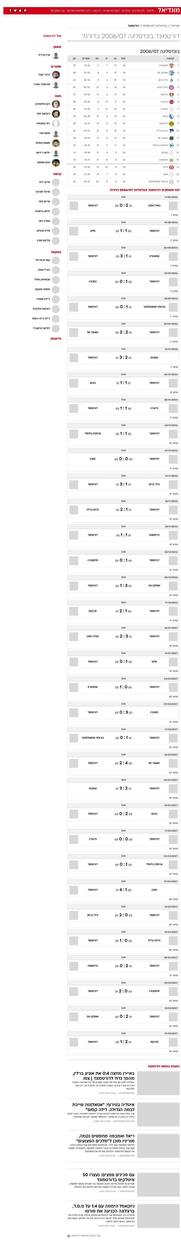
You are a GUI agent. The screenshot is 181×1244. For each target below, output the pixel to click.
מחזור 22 (170, 747)
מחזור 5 (171, 317)
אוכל (97, 3)
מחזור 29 (170, 925)
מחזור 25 (170, 823)
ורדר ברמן (150, 484)
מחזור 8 (171, 393)
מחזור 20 (170, 697)
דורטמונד (129, 26)
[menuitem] (133, 3)
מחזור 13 (170, 519)
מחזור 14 (170, 545)
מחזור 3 (171, 266)
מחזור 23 (170, 773)
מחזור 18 (170, 646)
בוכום (89, 383)
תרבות (125, 3)
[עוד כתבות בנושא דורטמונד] (120, 1236)
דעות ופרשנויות (108, 11)
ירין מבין (93, 11)
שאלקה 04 (151, 586)
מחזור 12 (170, 494)
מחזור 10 (170, 443)
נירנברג (151, 408)
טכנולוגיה (63, 3)
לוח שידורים (135, 11)
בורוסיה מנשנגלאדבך (151, 307)
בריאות (86, 3)
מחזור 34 (170, 1052)
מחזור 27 (170, 874)
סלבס (115, 3)
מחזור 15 (170, 570)
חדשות (147, 11)
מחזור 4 (171, 291)
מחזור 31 (170, 976)
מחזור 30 (170, 950)
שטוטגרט (151, 256)
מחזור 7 (171, 367)
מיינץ (89, 231)
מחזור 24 (170, 798)
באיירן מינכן (151, 206)
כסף (106, 3)
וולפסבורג (89, 560)
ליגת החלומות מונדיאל (75, 11)
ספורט (136, 3)
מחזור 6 (171, 342)
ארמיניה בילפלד (89, 434)
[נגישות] (5, 3)
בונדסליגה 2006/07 (152, 26)
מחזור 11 (171, 469)
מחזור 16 (170, 595)
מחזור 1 (171, 215)
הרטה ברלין (89, 510)
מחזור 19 (170, 671)
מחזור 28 (170, 899)
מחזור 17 (170, 621)
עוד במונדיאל (54, 11)
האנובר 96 (89, 332)
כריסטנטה (151, 535)
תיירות (75, 3)
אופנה (51, 3)
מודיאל (172, 26)
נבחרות (122, 11)
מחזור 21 (170, 722)
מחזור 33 (170, 1026)
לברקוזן (89, 611)
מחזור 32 (170, 1001)
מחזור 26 (170, 849)
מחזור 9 (171, 418)
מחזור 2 (171, 240)
